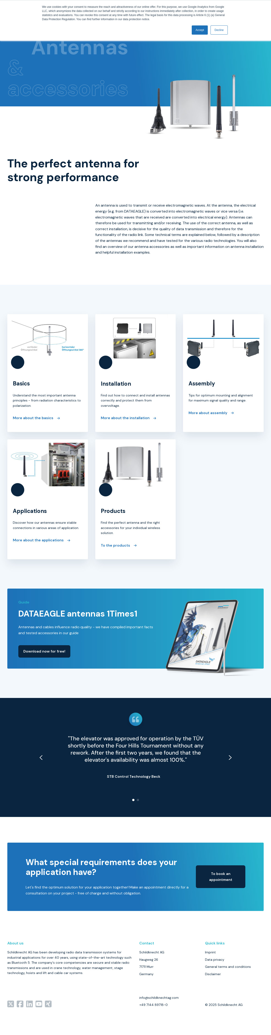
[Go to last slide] (41, 757)
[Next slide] (230, 757)
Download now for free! (44, 651)
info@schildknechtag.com (159, 998)
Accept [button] (200, 30)
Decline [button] (219, 30)
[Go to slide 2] (138, 800)
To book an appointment (220, 876)
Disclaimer (213, 974)
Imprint (210, 952)
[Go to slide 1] (133, 800)
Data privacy (214, 960)
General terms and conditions (228, 967)
